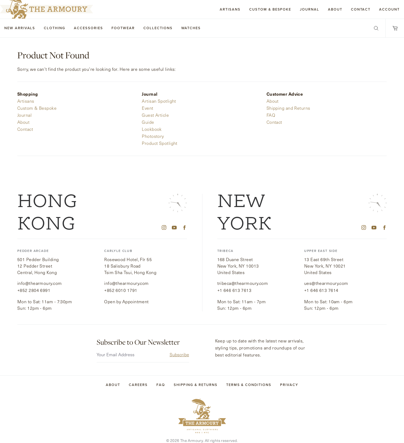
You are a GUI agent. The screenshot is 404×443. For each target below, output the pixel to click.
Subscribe (179, 348)
